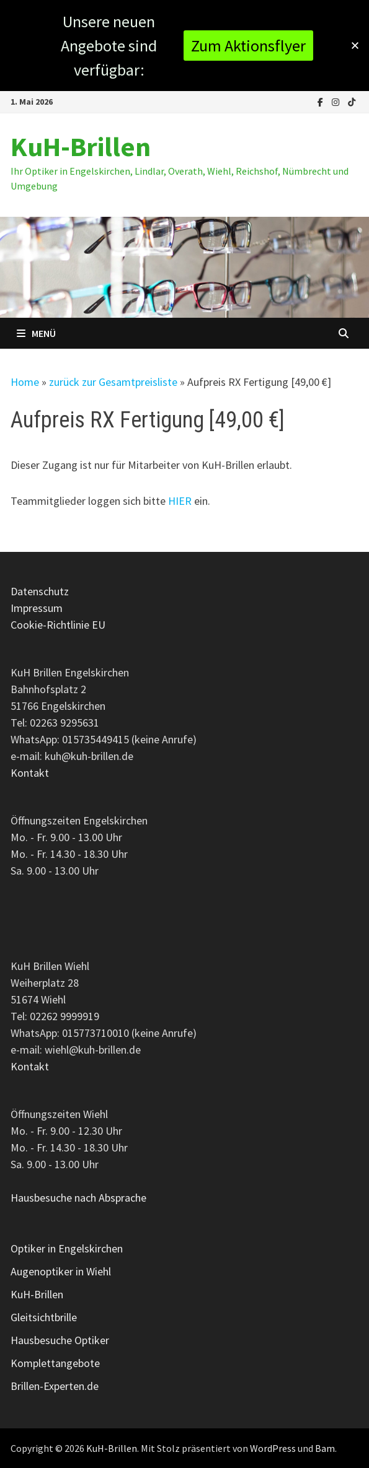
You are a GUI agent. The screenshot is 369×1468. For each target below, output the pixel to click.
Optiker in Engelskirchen (67, 1248)
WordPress (273, 1448)
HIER (180, 501)
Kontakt (30, 773)
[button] (355, 45)
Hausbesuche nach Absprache (78, 1198)
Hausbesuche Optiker (60, 1340)
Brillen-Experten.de (55, 1386)
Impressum (37, 608)
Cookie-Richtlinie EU (58, 625)
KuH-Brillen (81, 146)
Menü (36, 333)
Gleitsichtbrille (44, 1317)
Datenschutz (40, 591)
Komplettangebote (55, 1363)
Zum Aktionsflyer (248, 45)
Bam (325, 1448)
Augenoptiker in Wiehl (61, 1271)
